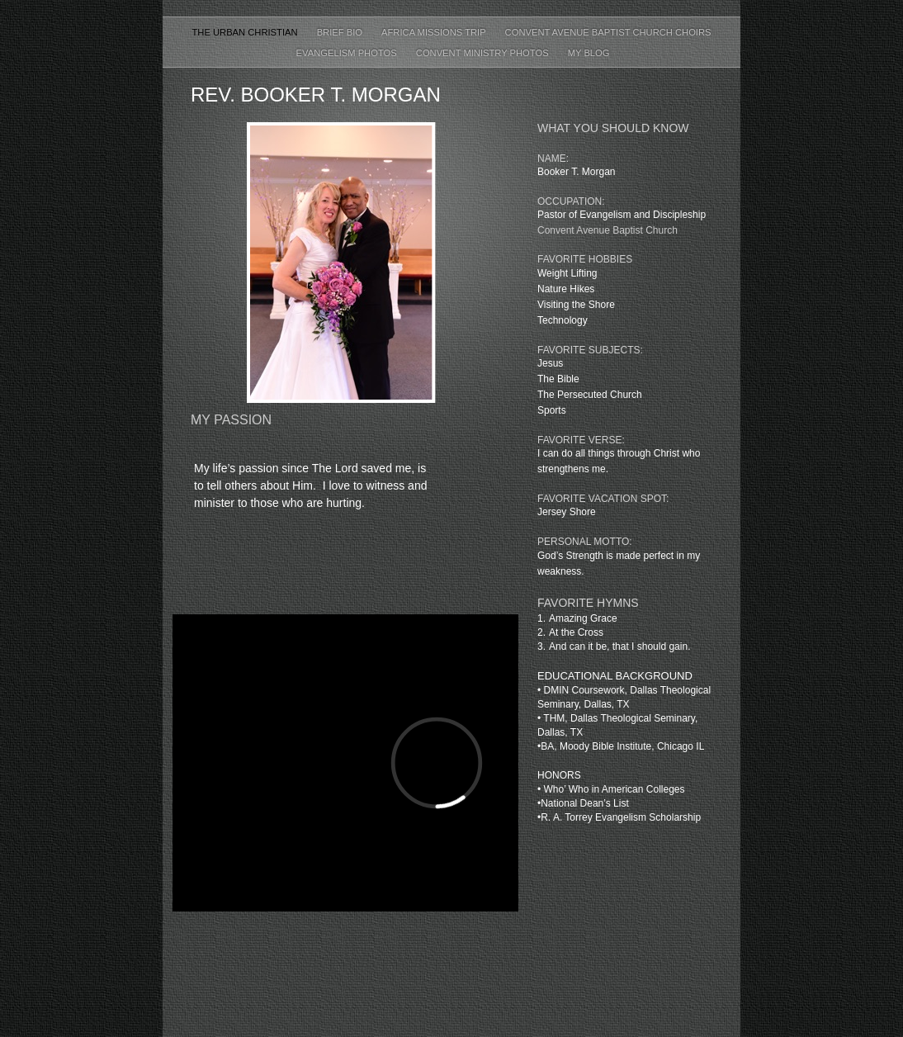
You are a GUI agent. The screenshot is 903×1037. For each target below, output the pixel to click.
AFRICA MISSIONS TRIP (435, 32)
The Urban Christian (245, 32)
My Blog (589, 53)
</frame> (345, 763)
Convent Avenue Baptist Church (607, 230)
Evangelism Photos (346, 53)
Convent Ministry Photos (483, 53)
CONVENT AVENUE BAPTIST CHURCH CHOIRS (608, 32)
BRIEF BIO (341, 32)
